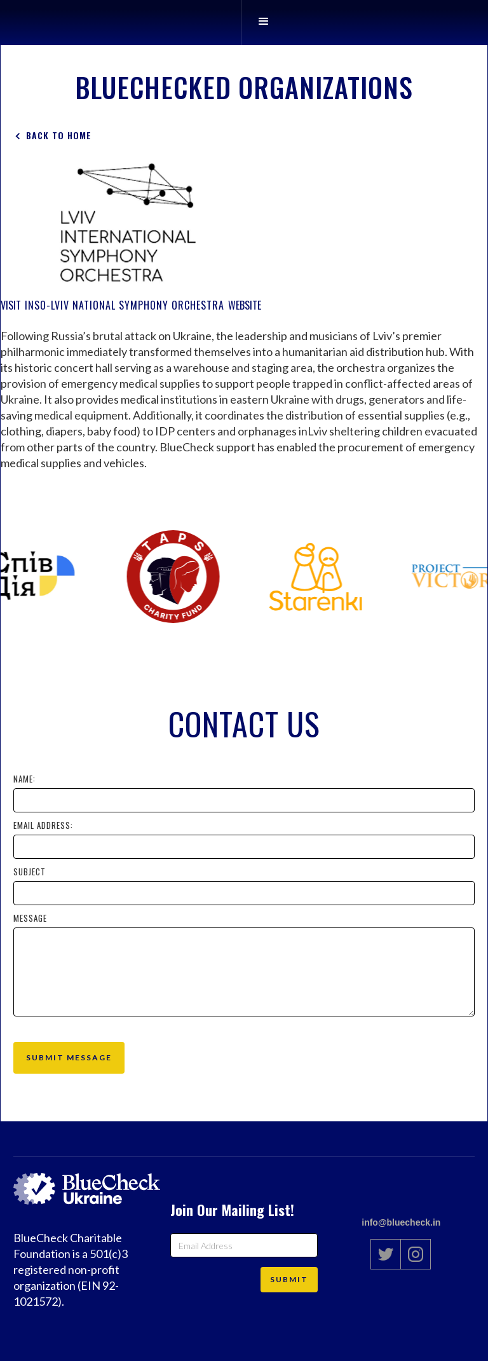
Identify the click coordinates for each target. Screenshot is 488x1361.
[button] (263, 22)
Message (30, 918)
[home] (222, 22)
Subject (29, 871)
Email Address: (43, 825)
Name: (24, 778)
